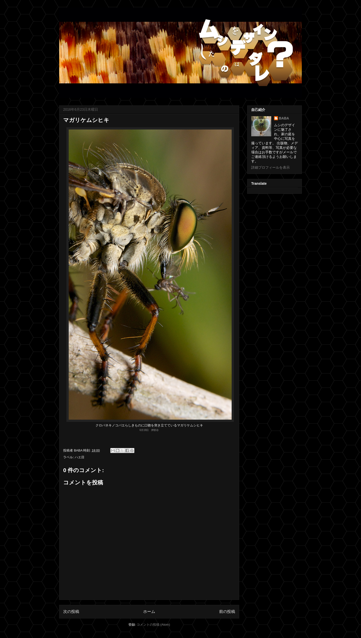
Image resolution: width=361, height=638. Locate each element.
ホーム (149, 611)
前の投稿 (227, 611)
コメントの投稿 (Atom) (153, 624)
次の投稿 (71, 611)
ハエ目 (79, 457)
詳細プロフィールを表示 (270, 167)
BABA (284, 118)
